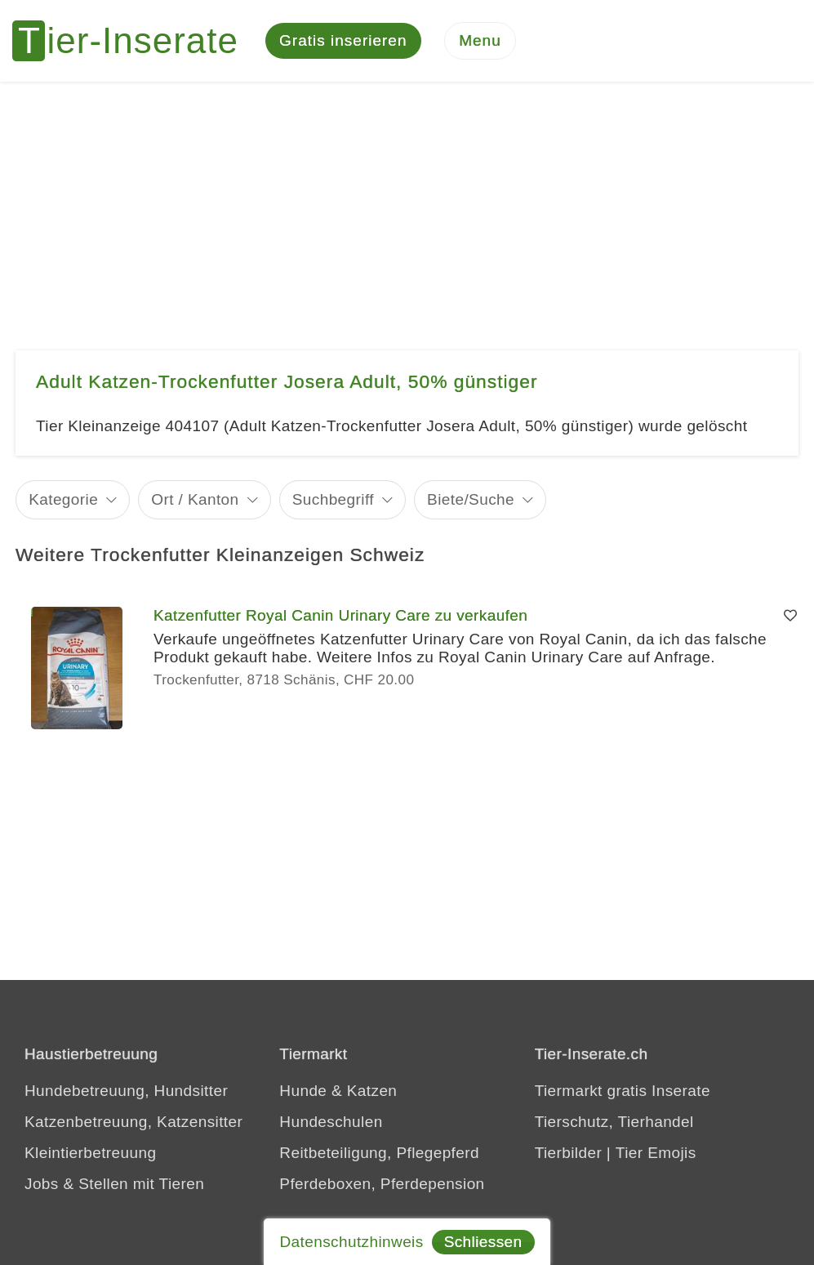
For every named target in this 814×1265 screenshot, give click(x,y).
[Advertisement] (407, 204)
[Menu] (480, 41)
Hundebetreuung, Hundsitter (126, 1090)
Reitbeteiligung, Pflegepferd (379, 1152)
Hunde (303, 1090)
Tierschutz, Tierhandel (614, 1121)
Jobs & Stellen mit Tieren (114, 1183)
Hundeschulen (330, 1121)
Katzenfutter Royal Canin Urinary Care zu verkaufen (340, 615)
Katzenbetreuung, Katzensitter (133, 1121)
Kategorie (63, 499)
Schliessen (483, 1241)
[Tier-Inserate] (134, 41)
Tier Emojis (656, 1152)
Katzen (372, 1090)
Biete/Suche (470, 499)
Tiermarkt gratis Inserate (622, 1090)
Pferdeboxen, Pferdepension (381, 1183)
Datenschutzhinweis (351, 1241)
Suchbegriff (333, 499)
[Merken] (790, 616)
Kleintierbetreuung (90, 1152)
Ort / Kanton (194, 499)
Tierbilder (569, 1152)
